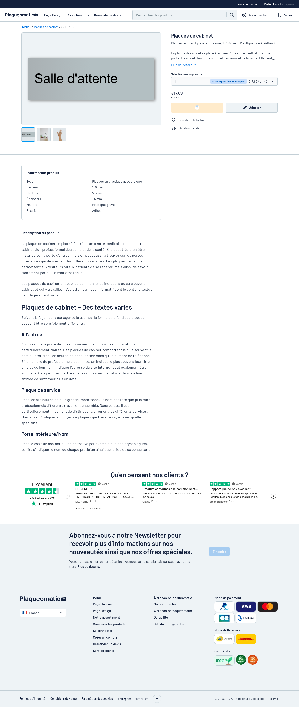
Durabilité (161, 617)
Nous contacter (165, 604)
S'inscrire (219, 551)
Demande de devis (107, 15)
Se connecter (102, 630)
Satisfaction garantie (169, 624)
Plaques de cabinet (46, 27)
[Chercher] (177, 15)
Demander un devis (107, 644)
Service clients (104, 650)
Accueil (26, 27)
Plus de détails (184, 64)
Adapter (251, 107)
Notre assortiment (106, 617)
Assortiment (79, 15)
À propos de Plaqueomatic (173, 611)
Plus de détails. (89, 566)
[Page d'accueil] (52, 599)
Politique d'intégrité (32, 698)
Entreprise (287, 4)
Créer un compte (105, 637)
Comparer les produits (109, 624)
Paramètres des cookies (97, 698)
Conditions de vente (63, 698)
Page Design (53, 15)
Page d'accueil (103, 604)
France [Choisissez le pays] (30, 613)
